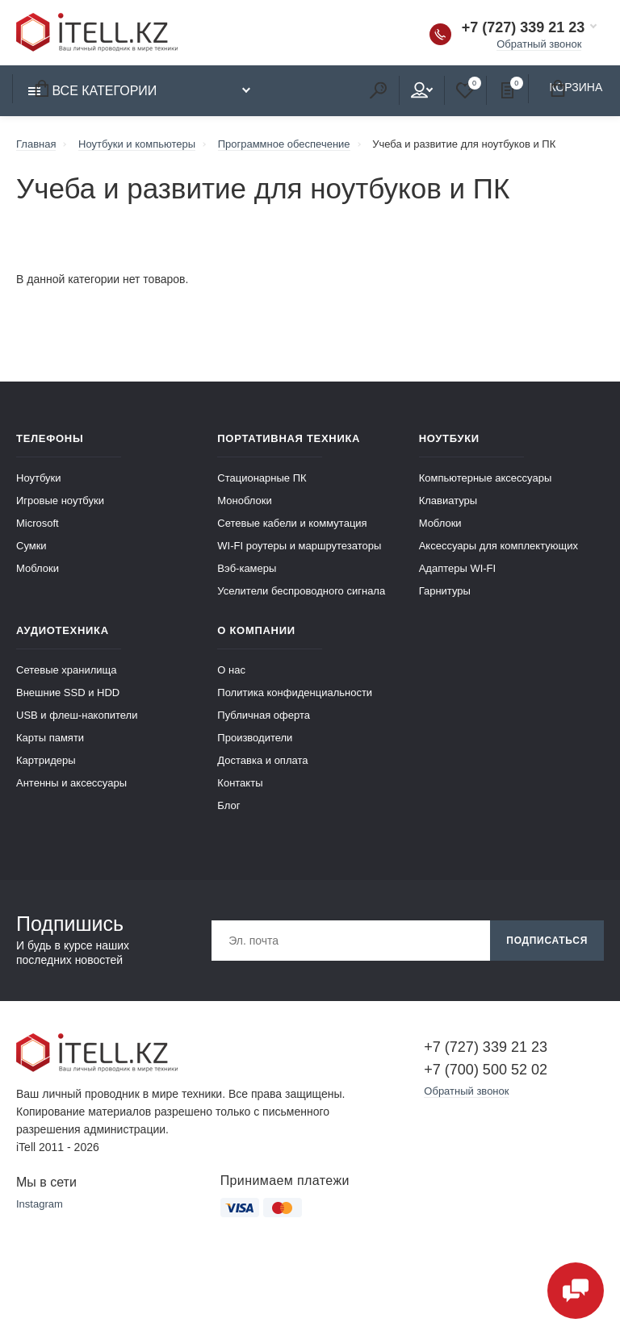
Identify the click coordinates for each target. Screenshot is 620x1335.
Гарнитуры (445, 591)
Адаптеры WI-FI (457, 568)
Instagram (39, 1204)
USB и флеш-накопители (76, 715)
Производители (254, 738)
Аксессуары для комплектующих (498, 546)
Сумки (31, 546)
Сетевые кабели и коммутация (292, 523)
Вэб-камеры (246, 568)
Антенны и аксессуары (71, 783)
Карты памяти (50, 738)
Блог (228, 805)
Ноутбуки (38, 478)
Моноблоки (244, 500)
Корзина (41, 88)
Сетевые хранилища (66, 670)
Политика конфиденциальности (294, 692)
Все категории (92, 91)
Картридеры (46, 760)
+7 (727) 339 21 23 (523, 27)
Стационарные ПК (261, 478)
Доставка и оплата (262, 760)
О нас (231, 670)
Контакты (239, 783)
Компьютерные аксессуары (485, 478)
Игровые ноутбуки (60, 500)
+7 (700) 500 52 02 (485, 1070)
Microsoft (37, 523)
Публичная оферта (263, 715)
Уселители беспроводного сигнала (301, 591)
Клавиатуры (448, 500)
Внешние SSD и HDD (67, 692)
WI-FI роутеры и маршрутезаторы (299, 546)
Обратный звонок (538, 44)
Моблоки (37, 568)
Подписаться (547, 940)
